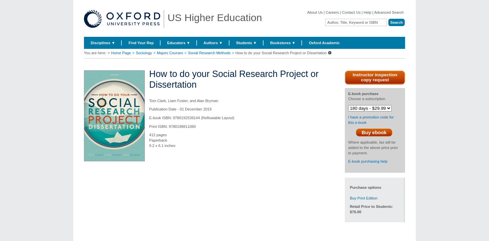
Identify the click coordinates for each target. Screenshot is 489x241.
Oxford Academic (324, 43)
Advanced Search (389, 12)
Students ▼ (246, 43)
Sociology (144, 53)
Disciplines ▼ (103, 43)
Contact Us (351, 12)
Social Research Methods (209, 53)
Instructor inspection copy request (375, 77)
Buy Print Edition (364, 198)
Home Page (121, 53)
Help (367, 12)
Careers (332, 12)
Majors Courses (170, 53)
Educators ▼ (178, 43)
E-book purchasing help (368, 161)
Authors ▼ (213, 43)
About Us (315, 12)
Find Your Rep (141, 43)
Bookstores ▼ (283, 43)
